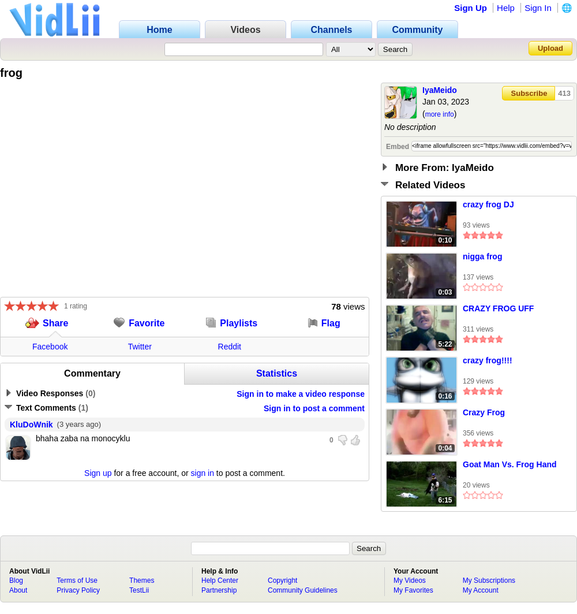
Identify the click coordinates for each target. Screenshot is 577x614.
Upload (550, 48)
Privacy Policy (78, 590)
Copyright (282, 580)
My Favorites (413, 590)
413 (564, 93)
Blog (16, 580)
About (18, 590)
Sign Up (470, 8)
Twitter (140, 346)
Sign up (97, 473)
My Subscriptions (489, 580)
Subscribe (529, 93)
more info (439, 114)
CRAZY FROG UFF (498, 308)
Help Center (219, 580)
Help (506, 8)
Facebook (50, 346)
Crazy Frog (484, 412)
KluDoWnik (31, 424)
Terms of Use (77, 580)
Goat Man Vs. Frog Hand (510, 464)
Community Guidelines (303, 590)
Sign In (538, 8)
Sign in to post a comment (314, 408)
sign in (202, 473)
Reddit (229, 346)
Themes (141, 580)
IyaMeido (439, 90)
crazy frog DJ (488, 204)
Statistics (276, 373)
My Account (481, 590)
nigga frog (482, 256)
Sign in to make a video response (301, 394)
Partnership (219, 590)
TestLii (139, 590)
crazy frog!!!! (487, 360)
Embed (397, 147)
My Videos (410, 580)
